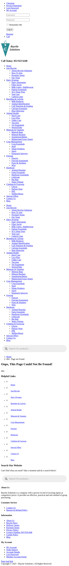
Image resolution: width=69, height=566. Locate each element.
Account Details (13, 552)
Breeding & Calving (18, 404)
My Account (11, 547)
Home (13, 385)
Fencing (14, 429)
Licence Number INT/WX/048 (19, 532)
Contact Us (15, 454)
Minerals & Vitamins (18, 416)
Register (9, 34)
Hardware (14, 435)
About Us (10, 520)
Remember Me (14, 25)
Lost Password (12, 554)
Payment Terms (12, 528)
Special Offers (16, 447)
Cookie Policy (12, 535)
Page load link (7, 561)
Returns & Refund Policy (17, 510)
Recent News (11, 523)
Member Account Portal (16, 557)
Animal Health (16, 410)
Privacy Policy (12, 530)
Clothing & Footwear (18, 441)
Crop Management (18, 422)
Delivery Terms (12, 525)
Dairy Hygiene (16, 397)
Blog (12, 460)
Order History (12, 550)
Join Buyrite (15, 391)
